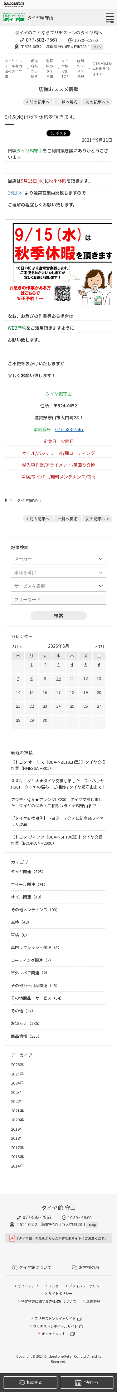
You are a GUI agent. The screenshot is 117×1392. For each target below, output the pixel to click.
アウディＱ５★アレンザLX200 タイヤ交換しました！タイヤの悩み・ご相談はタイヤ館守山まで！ (57, 802)
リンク (53, 1285)
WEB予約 (17, 328)
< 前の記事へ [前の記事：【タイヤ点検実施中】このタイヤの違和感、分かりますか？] (38, 102)
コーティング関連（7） (32, 960)
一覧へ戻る (67, 102)
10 (58, 678)
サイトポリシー (60, 1293)
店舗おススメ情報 (80, 68)
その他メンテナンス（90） (35, 909)
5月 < (17, 646)
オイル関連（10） (27, 897)
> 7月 (100, 646)
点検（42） (21, 922)
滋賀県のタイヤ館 (49, 68)
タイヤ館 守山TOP (64, 68)
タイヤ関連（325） (28, 871)
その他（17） (23, 1011)
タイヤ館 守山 (40, 17)
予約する (86, 1382)
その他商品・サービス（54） (37, 998)
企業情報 (93, 1301)
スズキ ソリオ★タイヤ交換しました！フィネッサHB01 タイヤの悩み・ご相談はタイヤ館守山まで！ (58, 784)
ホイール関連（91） (29, 884)
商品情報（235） (26, 1036)
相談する (30, 1382)
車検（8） (20, 935)
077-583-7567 (42, 39)
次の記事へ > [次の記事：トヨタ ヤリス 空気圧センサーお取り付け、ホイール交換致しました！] (97, 102)
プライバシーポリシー (86, 1285)
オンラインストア (55, 1333)
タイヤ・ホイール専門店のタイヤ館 (13, 68)
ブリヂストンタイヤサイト (55, 1318)
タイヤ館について (31, 1267)
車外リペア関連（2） (30, 973)
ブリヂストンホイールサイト (55, 1326)
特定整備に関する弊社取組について (48, 1301)
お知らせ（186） (26, 1023)
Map (97, 46)
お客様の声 (85, 1267)
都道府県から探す (34, 68)
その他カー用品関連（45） (35, 985)
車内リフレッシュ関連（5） (36, 947)
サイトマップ (28, 1285)
